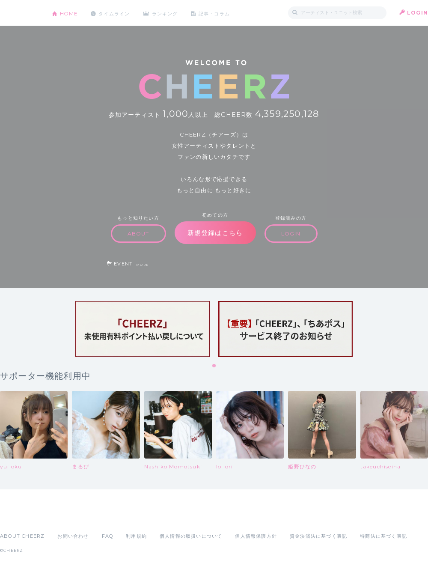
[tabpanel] (142, 329)
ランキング (172, 12)
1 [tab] (214, 366)
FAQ (107, 536)
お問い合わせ (73, 536)
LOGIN (417, 12)
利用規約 (136, 536)
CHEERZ (19, 13)
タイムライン (117, 12)
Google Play (65, 517)
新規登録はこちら (215, 233)
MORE (142, 265)
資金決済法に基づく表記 (318, 536)
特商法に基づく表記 (383, 536)
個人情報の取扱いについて (191, 536)
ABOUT (138, 233)
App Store (19, 517)
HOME (69, 12)
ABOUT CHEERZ (22, 536)
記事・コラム (224, 12)
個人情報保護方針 (256, 536)
